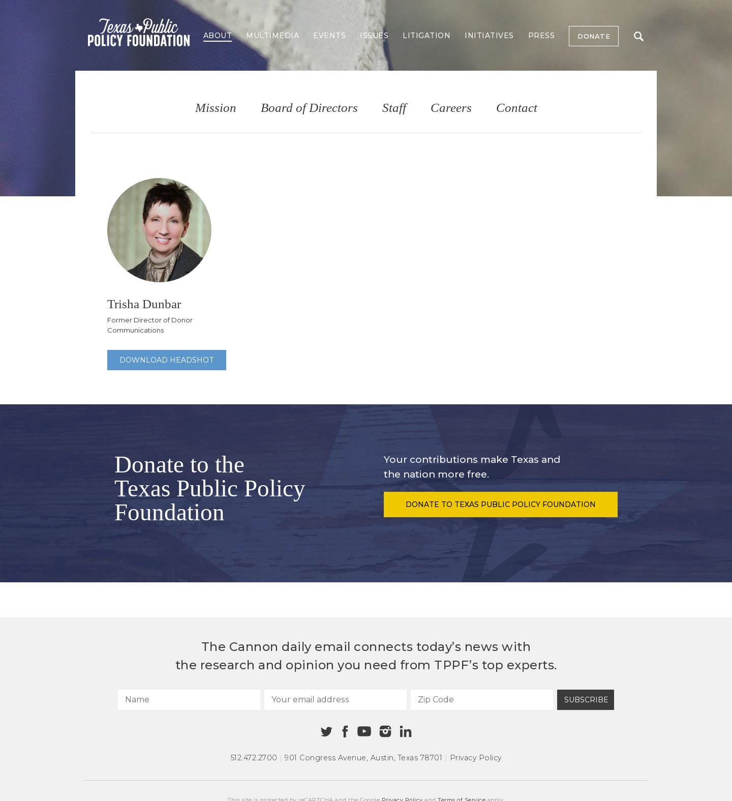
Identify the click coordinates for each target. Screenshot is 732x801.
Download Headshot (166, 360)
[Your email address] (335, 700)
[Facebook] (345, 731)
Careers (451, 108)
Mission (215, 108)
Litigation (426, 35)
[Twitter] (326, 731)
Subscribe (586, 699)
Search (639, 36)
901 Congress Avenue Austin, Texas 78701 (363, 757)
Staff (394, 108)
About (217, 35)
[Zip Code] (482, 700)
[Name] (189, 700)
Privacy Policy (476, 757)
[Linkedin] (405, 731)
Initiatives (489, 35)
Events (329, 35)
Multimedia (272, 35)
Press (541, 35)
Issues (374, 35)
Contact (516, 108)
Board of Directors (309, 108)
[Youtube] (364, 732)
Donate (593, 36)
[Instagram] (385, 731)
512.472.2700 (254, 757)
